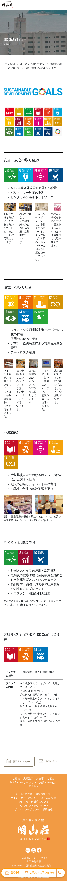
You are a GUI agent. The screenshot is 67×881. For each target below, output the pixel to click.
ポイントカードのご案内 (24, 797)
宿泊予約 (12, 872)
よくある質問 (48, 797)
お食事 (40, 778)
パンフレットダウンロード (34, 805)
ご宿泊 (16, 778)
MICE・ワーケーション (23, 782)
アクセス (34, 786)
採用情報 (48, 809)
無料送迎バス (43, 794)
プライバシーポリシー (26, 809)
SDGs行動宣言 (24, 794)
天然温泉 (28, 778)
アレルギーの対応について (34, 801)
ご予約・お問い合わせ (39, 872)
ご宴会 (50, 778)
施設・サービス (48, 782)
